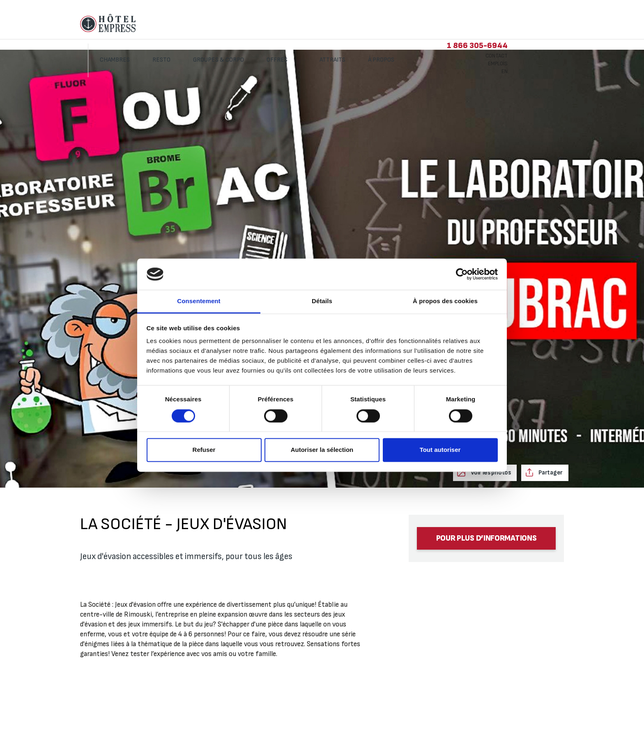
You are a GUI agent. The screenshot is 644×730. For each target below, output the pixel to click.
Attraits (393, 24)
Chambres (176, 24)
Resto (222, 24)
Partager (550, 473)
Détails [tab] (322, 301)
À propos (442, 24)
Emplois (558, 27)
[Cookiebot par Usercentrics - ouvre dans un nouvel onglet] (462, 274)
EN (565, 35)
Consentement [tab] (198, 301)
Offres (338, 24)
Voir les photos (490, 473)
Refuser (204, 450)
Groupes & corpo (279, 24)
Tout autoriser (440, 450)
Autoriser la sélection (322, 450)
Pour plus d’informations (486, 538)
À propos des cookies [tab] (445, 301)
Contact (557, 19)
